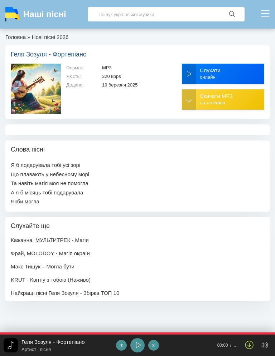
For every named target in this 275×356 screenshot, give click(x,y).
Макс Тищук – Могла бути (42, 266)
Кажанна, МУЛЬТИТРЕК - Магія (50, 240)
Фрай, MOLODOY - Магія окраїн (50, 253)
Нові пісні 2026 (50, 37)
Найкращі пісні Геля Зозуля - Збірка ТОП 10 (65, 293)
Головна (15, 37)
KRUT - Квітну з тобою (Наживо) (51, 280)
